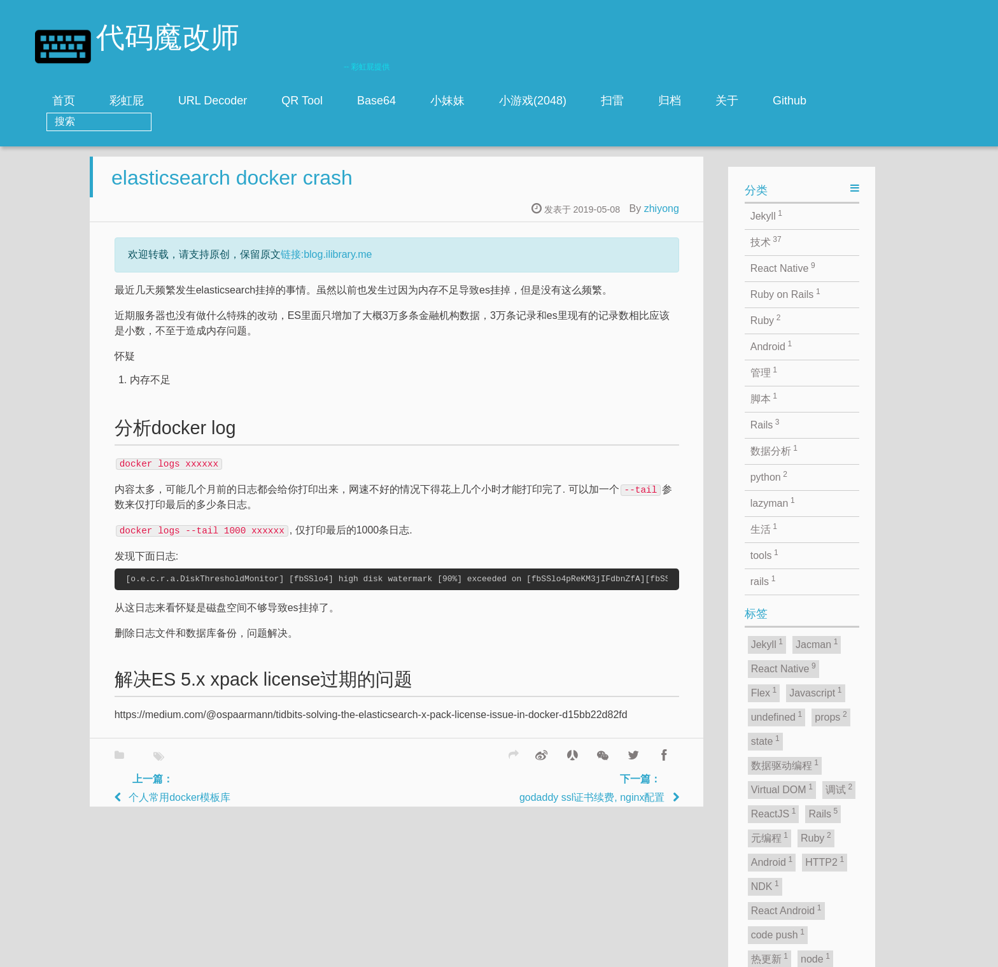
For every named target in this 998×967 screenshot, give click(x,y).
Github (838, 100)
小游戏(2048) (581, 100)
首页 (112, 100)
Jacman (537, 954)
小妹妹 (496, 100)
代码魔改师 (167, 40)
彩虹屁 (175, 100)
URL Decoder (261, 100)
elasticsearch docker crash (314, 168)
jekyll (437, 954)
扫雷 (660, 100)
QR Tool (350, 100)
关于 (775, 100)
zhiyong (743, 199)
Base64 (424, 100)
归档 (717, 100)
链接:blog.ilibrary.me (408, 245)
